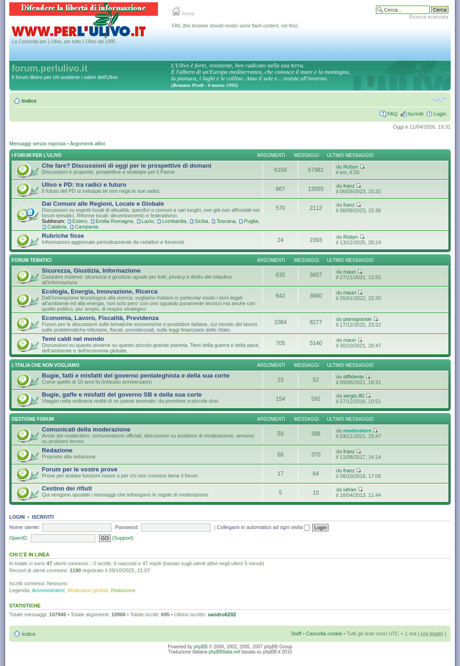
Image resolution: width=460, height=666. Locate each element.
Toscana (226, 221)
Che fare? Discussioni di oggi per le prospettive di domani (126, 165)
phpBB (201, 646)
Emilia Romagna (114, 221)
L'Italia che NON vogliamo (45, 365)
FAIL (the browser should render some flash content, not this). (235, 25)
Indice (29, 101)
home (183, 13)
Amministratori (48, 590)
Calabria (56, 226)
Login (440, 114)
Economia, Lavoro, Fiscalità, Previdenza (100, 317)
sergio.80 (353, 395)
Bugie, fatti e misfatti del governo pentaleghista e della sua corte (136, 375)
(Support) (122, 538)
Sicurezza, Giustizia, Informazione (91, 270)
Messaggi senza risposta (37, 143)
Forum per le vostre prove (80, 469)
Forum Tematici (32, 260)
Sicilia (201, 221)
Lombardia (174, 221)
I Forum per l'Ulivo (36, 155)
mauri (349, 271)
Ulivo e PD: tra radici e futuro (84, 184)
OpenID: (18, 538)
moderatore (357, 430)
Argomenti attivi (87, 143)
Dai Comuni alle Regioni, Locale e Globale (103, 203)
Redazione (57, 450)
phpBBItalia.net (224, 651)
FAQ (392, 114)
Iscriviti (415, 114)
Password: (127, 527)
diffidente (353, 376)
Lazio (148, 221)
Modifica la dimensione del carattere (439, 99)
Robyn (350, 167)
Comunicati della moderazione (86, 429)
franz (349, 186)
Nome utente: (24, 527)
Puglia (251, 221)
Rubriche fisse (63, 235)
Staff (296, 633)
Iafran (349, 489)
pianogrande (357, 319)
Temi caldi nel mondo (73, 338)
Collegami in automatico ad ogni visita (263, 527)
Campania (86, 226)
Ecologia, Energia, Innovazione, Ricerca (100, 291)
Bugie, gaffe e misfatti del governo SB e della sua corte (122, 394)
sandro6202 (222, 614)
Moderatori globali (87, 590)
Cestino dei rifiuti (67, 488)
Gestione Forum (33, 419)
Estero (79, 221)
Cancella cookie (324, 633)
